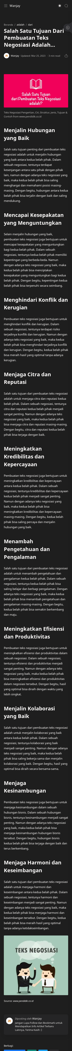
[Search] (66, 6)
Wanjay (15, 6)
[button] (60, 6)
